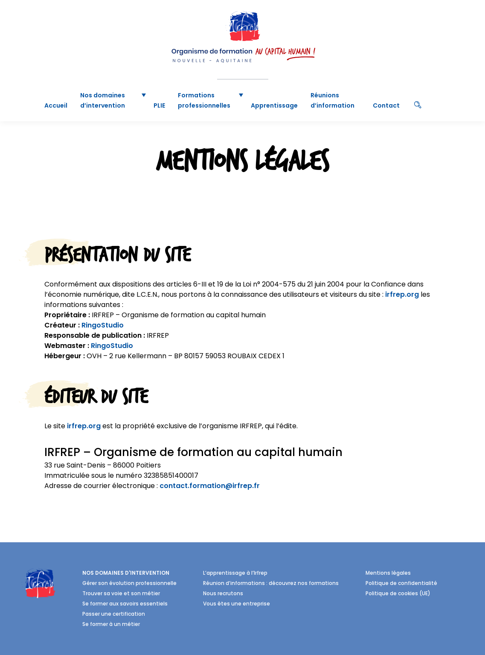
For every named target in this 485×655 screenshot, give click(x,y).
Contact (386, 105)
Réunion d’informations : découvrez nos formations (271, 583)
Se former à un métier (111, 624)
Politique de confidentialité (401, 583)
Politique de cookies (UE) (398, 593)
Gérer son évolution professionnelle (129, 583)
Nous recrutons (223, 593)
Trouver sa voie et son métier (121, 593)
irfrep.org (402, 294)
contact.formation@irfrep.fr (210, 486)
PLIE (159, 105)
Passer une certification (113, 613)
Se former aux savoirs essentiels (125, 603)
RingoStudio (102, 325)
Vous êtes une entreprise (236, 603)
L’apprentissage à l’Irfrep (235, 572)
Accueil (55, 105)
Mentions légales (388, 572)
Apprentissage (274, 105)
